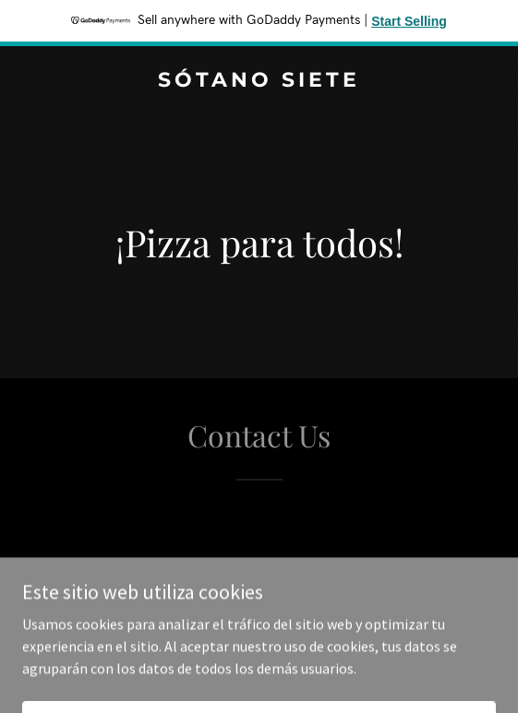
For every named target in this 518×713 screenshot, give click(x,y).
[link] (259, 81)
